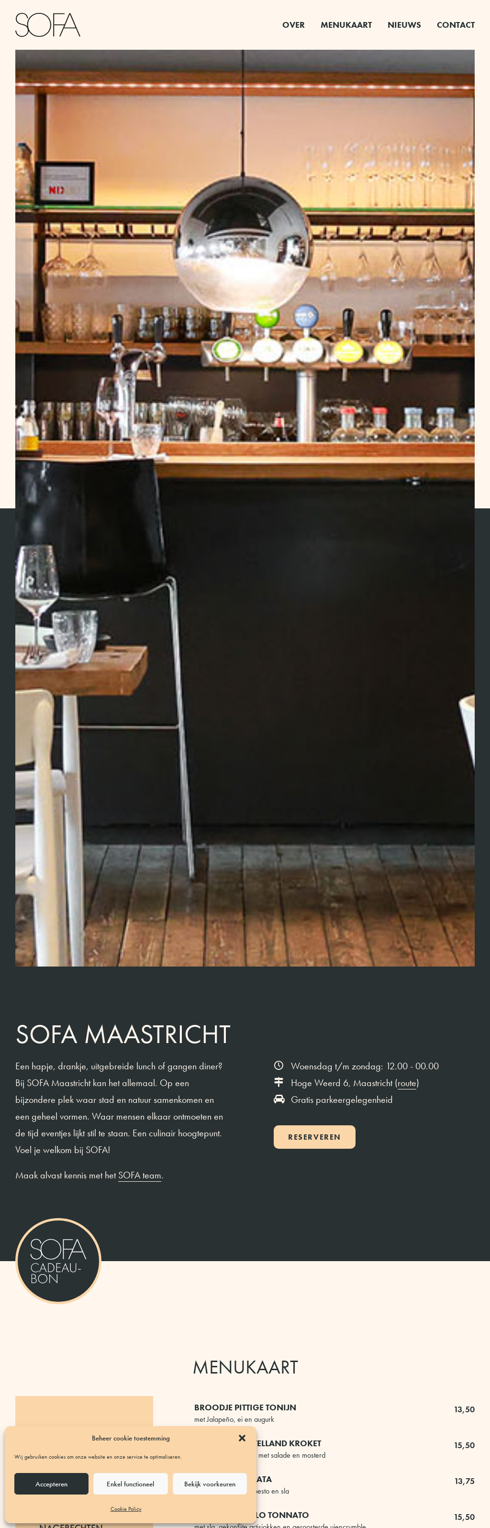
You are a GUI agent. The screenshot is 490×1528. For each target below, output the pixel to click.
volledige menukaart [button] (245, 930)
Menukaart (346, 24)
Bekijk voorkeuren (209, 1484)
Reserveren (314, 427)
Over (293, 24)
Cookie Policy (126, 1509)
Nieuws (404, 24)
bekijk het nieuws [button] (245, 1252)
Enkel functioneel (130, 1484)
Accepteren (51, 1484)
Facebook (268, 1213)
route (407, 372)
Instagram (224, 1213)
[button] (242, 1438)
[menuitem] (297, 25)
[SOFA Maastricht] (47, 25)
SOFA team (139, 465)
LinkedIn (316, 1213)
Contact (456, 24)
